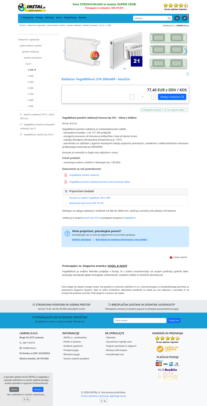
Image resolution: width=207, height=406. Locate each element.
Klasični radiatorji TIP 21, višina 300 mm (37, 116)
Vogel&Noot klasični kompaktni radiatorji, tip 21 (37, 126)
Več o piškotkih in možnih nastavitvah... (26, 394)
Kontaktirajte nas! (115, 354)
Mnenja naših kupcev (116, 350)
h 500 (30, 82)
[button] (186, 51)
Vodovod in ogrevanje (28, 39)
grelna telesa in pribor (31, 45)
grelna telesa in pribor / (56, 25)
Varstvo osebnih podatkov (76, 358)
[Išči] (169, 18)
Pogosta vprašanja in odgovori (121, 345)
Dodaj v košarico (172, 97)
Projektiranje (70, 17)
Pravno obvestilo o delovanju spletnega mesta (103, 396)
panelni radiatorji (30, 51)
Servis (59, 17)
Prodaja (39, 17)
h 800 (30, 100)
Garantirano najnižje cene (119, 341)
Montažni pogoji (71, 354)
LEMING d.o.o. (182, 25)
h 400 (30, 75)
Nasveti (82, 17)
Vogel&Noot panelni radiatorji (81, 175)
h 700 (30, 94)
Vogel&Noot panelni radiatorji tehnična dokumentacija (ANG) (97, 181)
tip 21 (28, 63)
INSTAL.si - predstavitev (75, 337)
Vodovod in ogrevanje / (36, 25)
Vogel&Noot (130, 217)
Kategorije (27, 17)
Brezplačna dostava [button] (151, 110)
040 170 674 (28, 342)
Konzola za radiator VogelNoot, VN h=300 (89, 197)
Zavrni (14, 389)
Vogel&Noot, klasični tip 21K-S (36, 134)
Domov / (23, 25)
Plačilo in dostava (72, 341)
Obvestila (111, 337)
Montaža (49, 17)
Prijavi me (174, 320)
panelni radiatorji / (74, 25)
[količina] (142, 96)
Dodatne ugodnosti (73, 345)
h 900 (30, 106)
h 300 (32, 69)
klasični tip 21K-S (91, 217)
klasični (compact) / (91, 25)
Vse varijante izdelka (175, 110)
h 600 (30, 88)
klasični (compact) (33, 57)
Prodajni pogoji (71, 350)
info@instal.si (168, 25)
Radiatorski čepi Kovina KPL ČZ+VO (86, 203)
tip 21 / (102, 25)
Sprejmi (38, 389)
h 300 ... (109, 25)
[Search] (150, 18)
